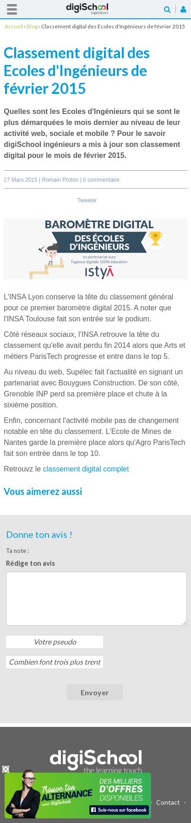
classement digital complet (86, 469)
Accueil (96, 9)
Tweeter (87, 200)
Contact (168, 802)
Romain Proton (61, 180)
